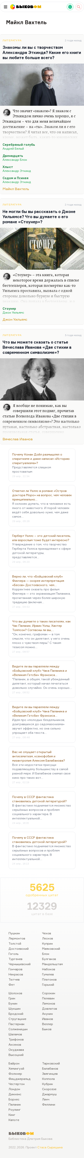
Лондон (14, 1089)
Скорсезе (49, 1089)
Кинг (12, 1114)
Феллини (48, 1104)
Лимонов (48, 1003)
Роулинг (15, 1109)
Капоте (14, 1120)
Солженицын (18, 1029)
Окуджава (16, 1049)
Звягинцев (50, 1073)
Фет (12, 984)
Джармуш (49, 1094)
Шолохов (15, 993)
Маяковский (51, 948)
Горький (48, 984)
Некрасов (16, 974)
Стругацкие (17, 1019)
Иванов (47, 1019)
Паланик (15, 1104)
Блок (45, 954)
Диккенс (15, 1094)
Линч (45, 1099)
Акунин (47, 1013)
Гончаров (15, 969)
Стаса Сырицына (50, 1147)
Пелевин (48, 998)
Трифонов (16, 1039)
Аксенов (15, 1044)
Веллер (47, 1024)
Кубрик (47, 1084)
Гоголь (14, 954)
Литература (12, 40)
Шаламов (15, 1034)
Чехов (46, 933)
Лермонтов (17, 938)
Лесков (47, 938)
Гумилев (48, 974)
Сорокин (48, 993)
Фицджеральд (20, 1079)
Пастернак (17, 1024)
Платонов (49, 979)
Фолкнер (15, 1073)
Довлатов (49, 1008)
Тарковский (51, 1063)
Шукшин (15, 1008)
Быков (47, 1029)
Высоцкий (16, 1055)
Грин (12, 998)
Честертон (17, 1084)
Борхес (14, 1099)
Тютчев (14, 979)
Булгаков (49, 959)
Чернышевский (20, 964)
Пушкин (14, 933)
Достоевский (19, 948)
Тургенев (15, 959)
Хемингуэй (16, 1068)
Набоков (48, 969)
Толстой (15, 943)
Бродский (16, 1013)
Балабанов (50, 1068)
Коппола (48, 1079)
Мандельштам (52, 964)
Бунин (13, 1003)
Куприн (47, 943)
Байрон (14, 1063)
